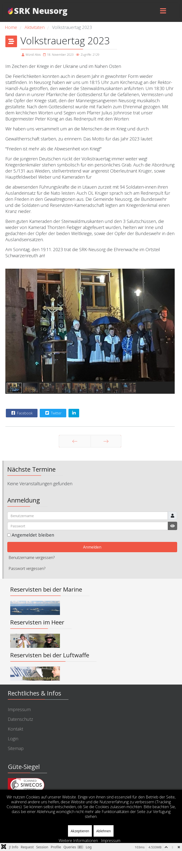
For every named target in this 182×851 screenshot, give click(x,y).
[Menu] (163, 11)
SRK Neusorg (40, 10)
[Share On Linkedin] (73, 413)
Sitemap (16, 748)
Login (13, 738)
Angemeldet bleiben (33, 535)
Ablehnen (103, 831)
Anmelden (92, 547)
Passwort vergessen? (27, 568)
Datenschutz (20, 719)
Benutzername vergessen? (32, 557)
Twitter (52, 413)
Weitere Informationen (78, 840)
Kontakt (15, 729)
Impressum (19, 709)
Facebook (21, 413)
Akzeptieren (80, 831)
